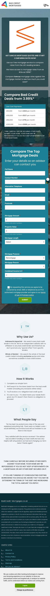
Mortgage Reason (12, 262)
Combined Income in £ (13, 271)
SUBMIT (25, 300)
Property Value (10, 227)
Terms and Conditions (13, 560)
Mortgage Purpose (12, 254)
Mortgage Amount (12, 216)
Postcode (8, 203)
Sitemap (8, 563)
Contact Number (11, 178)
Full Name (9, 169)
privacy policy (28, 295)
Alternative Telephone (13, 186)
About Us (8, 550)
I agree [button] (25, 585)
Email (7, 195)
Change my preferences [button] (25, 590)
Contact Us (9, 553)
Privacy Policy (10, 557)
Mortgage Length (11, 238)
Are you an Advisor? (12, 566)
